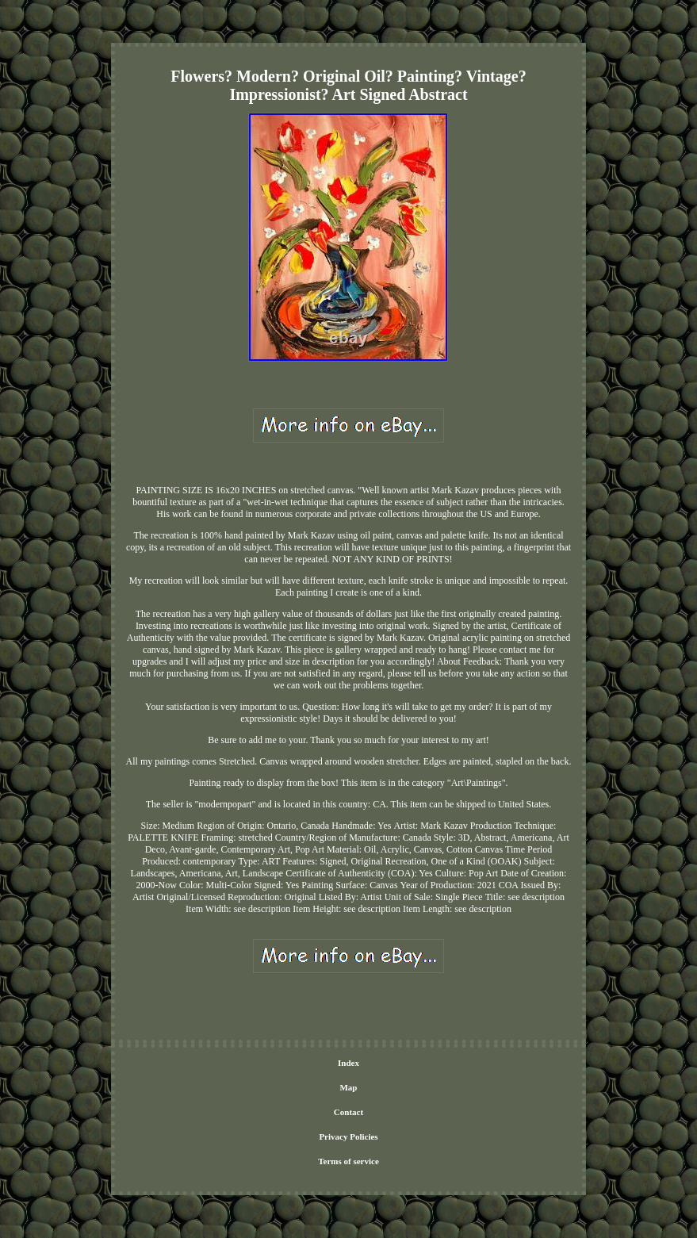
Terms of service (348, 1161)
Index (348, 1062)
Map (348, 1087)
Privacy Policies (348, 1136)
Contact (348, 1112)
